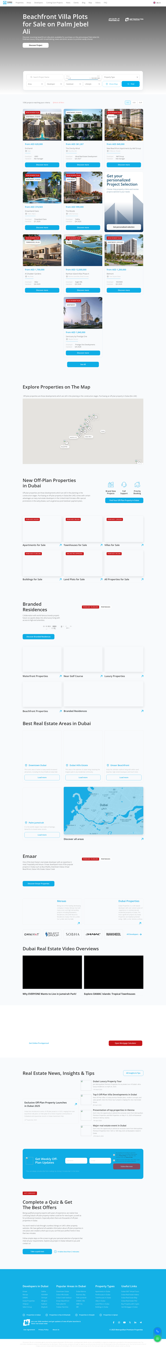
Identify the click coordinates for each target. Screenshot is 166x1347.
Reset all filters (58, 103)
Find (130, 84)
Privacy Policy (122, 1155)
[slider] (66, 80)
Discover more (42, 165)
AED (127, 103)
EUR (140, 103)
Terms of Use (129, 1157)
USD (134, 103)
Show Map (112, 84)
